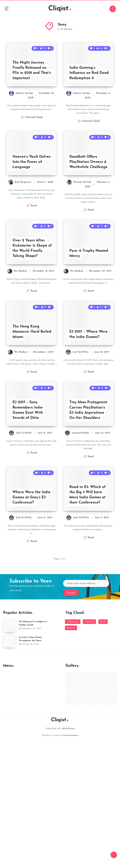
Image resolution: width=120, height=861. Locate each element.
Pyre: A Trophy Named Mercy (82, 310)
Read (39, 137)
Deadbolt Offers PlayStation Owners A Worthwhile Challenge (89, 197)
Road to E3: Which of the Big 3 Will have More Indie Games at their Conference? (88, 611)
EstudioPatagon (70, 853)
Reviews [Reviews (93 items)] (71, 745)
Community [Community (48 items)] (73, 739)
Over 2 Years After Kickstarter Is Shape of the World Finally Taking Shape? (30, 305)
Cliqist (59, 9)
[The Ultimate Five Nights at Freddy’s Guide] (9, 743)
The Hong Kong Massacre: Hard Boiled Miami (26, 407)
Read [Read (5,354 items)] (103, 739)
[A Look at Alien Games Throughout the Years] (9, 759)
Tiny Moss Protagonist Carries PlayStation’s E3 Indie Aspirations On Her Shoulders (89, 505)
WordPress (68, 846)
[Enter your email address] (86, 701)
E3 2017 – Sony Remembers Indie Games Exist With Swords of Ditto (28, 508)
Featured (30, 137)
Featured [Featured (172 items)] (89, 739)
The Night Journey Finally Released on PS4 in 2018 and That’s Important (30, 90)
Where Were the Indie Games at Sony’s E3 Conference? (27, 611)
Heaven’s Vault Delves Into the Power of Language (32, 200)
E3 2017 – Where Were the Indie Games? (84, 407)
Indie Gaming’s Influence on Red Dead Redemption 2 (87, 92)
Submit (71, 711)
